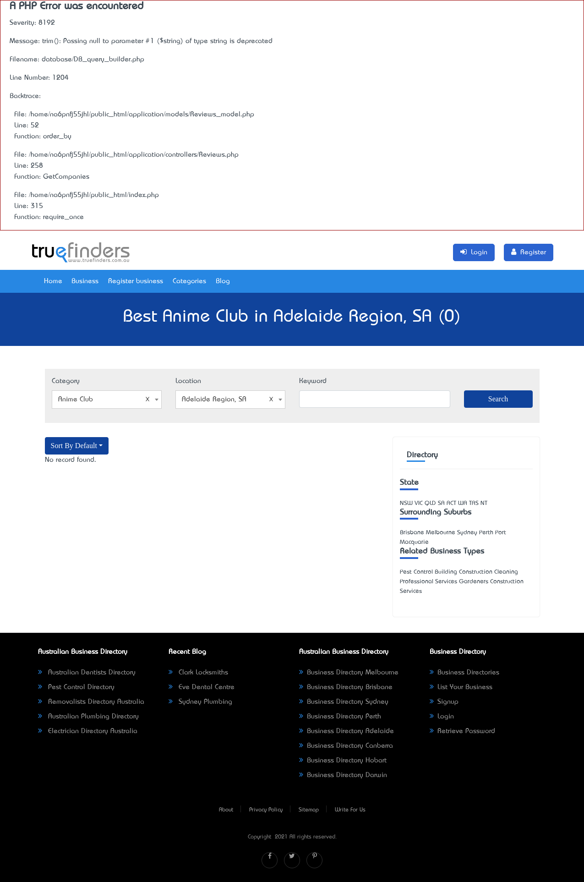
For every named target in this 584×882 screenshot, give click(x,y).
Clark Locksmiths (198, 672)
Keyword (313, 381)
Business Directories (464, 672)
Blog (223, 281)
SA (441, 503)
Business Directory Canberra (346, 746)
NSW (406, 503)
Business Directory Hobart (343, 760)
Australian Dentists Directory (87, 672)
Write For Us (350, 810)
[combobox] (107, 399)
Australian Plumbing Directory (88, 716)
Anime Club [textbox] (104, 399)
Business (84, 281)
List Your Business (461, 687)
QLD (430, 503)
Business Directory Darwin (343, 775)
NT (483, 503)
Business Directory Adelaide (346, 731)
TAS (474, 503)
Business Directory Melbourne (348, 672)
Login (442, 716)
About (226, 810)
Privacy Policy (266, 810)
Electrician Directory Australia (87, 731)
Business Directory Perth (340, 716)
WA (462, 503)
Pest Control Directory (76, 687)
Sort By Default (74, 445)
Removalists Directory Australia (91, 702)
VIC (419, 503)
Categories (189, 281)
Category (66, 381)
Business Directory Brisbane (346, 687)
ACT (451, 503)
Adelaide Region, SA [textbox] (227, 399)
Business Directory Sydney (343, 702)
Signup (444, 702)
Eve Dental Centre (202, 687)
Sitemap (309, 810)
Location (188, 381)
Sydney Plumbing (200, 702)
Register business (135, 281)
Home (53, 281)
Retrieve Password (462, 731)
